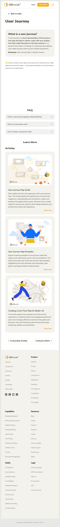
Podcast (33, 425)
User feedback (9, 481)
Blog (32, 416)
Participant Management (12, 457)
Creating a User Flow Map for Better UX (26, 310)
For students (35, 402)
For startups (34, 398)
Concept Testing (10, 508)
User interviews (10, 472)
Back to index (14, 14)
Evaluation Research (11, 486)
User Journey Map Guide (19, 190)
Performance (35, 452)
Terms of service (36, 490)
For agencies (35, 393)
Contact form (9, 366)
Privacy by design (36, 467)
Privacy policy (35, 481)
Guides (33, 421)
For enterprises (35, 389)
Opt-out (33, 477)
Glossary (34, 439)
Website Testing (10, 425)
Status (33, 457)
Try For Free (43, 5)
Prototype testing (10, 430)
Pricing (33, 366)
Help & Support (36, 448)
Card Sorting (9, 434)
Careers (7, 380)
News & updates (36, 443)
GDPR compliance (36, 472)
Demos (33, 371)
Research (34, 430)
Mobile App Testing (11, 443)
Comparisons (35, 375)
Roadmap (34, 384)
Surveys (7, 452)
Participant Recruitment (12, 421)
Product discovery (10, 490)
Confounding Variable (17, 341)
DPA (32, 486)
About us (8, 362)
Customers (8, 371)
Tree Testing (9, 439)
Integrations (34, 380)
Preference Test (10, 448)
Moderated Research (11, 416)
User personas (9, 495)
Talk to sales (9, 389)
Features (33, 362)
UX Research (9, 467)
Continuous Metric (44, 341)
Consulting (8, 384)
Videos (33, 434)
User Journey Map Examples (20, 251)
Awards (7, 375)
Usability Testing (10, 477)
